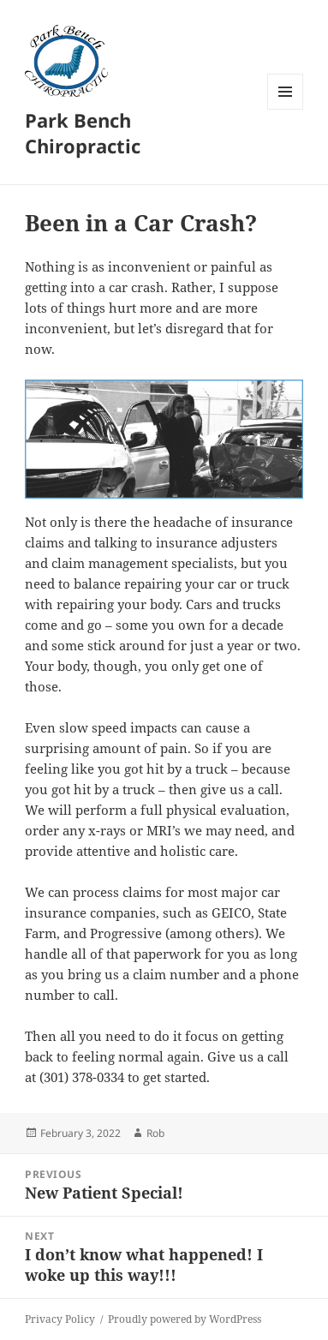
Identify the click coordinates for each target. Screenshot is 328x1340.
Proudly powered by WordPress (184, 1319)
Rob (155, 1133)
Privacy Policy (60, 1319)
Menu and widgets (285, 109)
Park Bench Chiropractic (82, 133)
